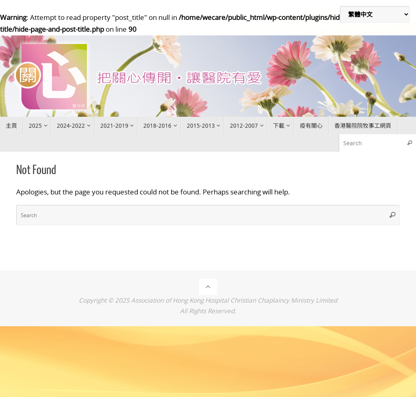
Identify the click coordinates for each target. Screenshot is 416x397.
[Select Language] (375, 14)
